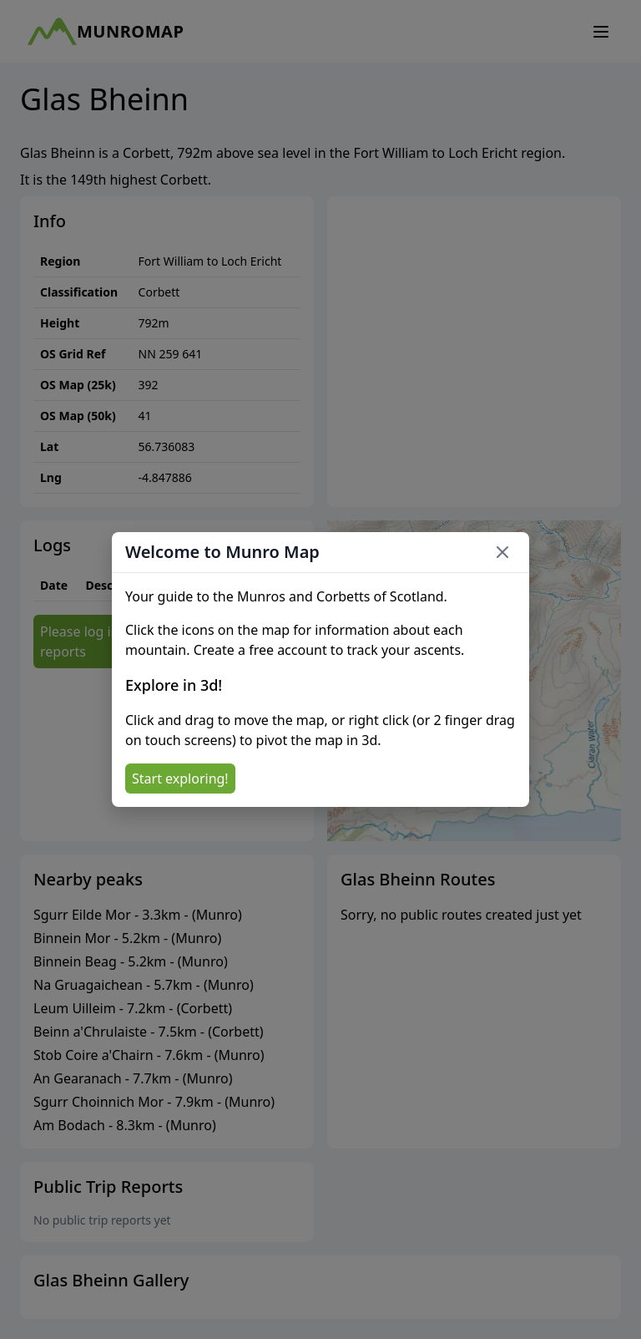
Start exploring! (180, 778)
